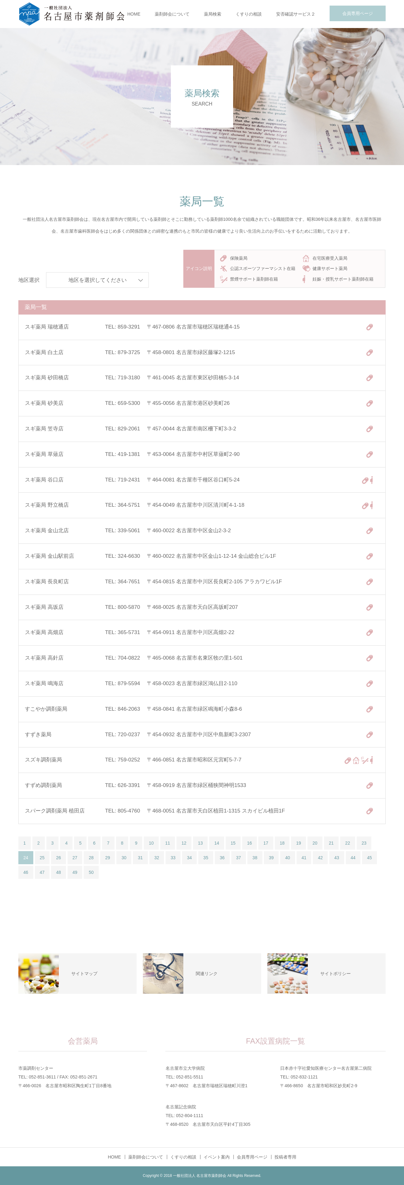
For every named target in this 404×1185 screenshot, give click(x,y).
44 (353, 857)
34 (189, 857)
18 (282, 843)
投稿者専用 (285, 1157)
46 (25, 872)
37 (238, 857)
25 (42, 857)
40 (287, 857)
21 (331, 843)
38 (254, 857)
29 (107, 857)
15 (233, 843)
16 (249, 843)
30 (123, 857)
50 (91, 872)
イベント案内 (217, 1157)
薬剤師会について (172, 14)
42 (320, 857)
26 (58, 857)
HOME (133, 14)
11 (167, 843)
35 (205, 857)
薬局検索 (212, 14)
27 (75, 857)
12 (183, 843)
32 (156, 857)
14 (216, 843)
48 (58, 872)
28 (91, 857)
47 (42, 872)
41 (304, 857)
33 (173, 857)
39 (271, 857)
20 (314, 843)
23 (364, 843)
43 (336, 857)
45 (369, 857)
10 (151, 843)
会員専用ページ (357, 13)
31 (140, 857)
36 (222, 857)
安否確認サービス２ (295, 14)
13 (200, 843)
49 (75, 872)
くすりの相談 (249, 14)
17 (265, 843)
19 (298, 843)
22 (347, 843)
